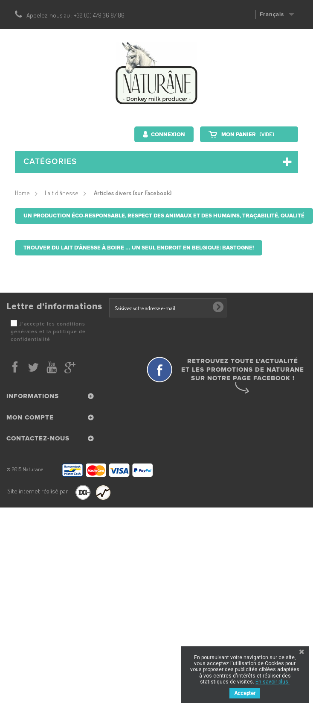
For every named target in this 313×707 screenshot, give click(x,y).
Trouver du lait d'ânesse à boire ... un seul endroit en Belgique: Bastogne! (138, 247)
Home (22, 193)
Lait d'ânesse (61, 193)
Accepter (244, 693)
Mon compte (30, 417)
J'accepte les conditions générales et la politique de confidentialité (48, 332)
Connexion (167, 134)
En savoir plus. (272, 682)
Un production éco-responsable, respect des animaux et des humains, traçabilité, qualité (163, 215)
